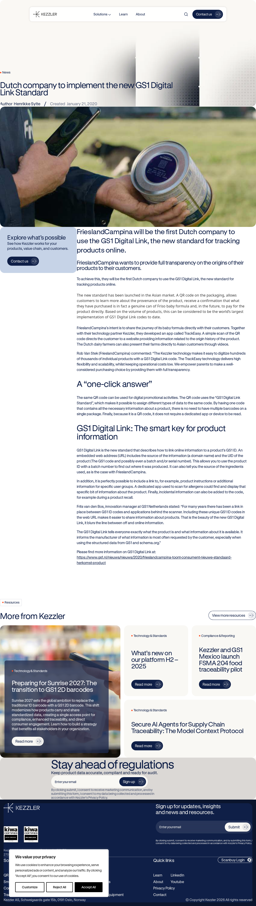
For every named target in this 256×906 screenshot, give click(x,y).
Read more (24, 741)
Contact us (204, 14)
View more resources (228, 615)
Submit (234, 827)
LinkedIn (177, 875)
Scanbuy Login (233, 860)
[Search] (186, 14)
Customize (30, 887)
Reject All (59, 887)
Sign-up (129, 781)
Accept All (88, 887)
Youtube (177, 881)
